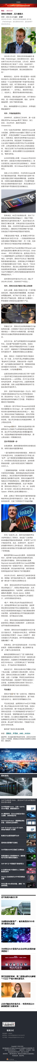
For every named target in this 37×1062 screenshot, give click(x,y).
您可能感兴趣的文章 (9, 897)
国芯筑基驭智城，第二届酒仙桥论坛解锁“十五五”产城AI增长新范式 (18, 977)
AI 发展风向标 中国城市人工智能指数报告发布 (12, 870)
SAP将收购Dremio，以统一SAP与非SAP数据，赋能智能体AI (12, 807)
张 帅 (20, 17)
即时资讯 (5, 776)
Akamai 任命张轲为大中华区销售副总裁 (13, 877)
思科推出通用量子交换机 (9, 843)
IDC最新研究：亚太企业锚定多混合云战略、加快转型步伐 (13, 814)
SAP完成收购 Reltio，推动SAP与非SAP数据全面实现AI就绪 (18, 801)
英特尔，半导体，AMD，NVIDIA (18, 733)
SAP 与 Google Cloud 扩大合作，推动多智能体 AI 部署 (12, 828)
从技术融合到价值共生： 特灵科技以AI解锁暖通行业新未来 (17, 1005)
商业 (2, 11)
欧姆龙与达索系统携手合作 (10, 836)
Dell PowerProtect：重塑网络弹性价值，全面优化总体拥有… (12, 821)
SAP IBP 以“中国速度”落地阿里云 (12, 864)
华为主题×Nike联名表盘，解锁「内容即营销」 (13, 884)
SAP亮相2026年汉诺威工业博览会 (12, 850)
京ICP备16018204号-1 (10, 1050)
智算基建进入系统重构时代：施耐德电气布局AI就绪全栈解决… (13, 856)
